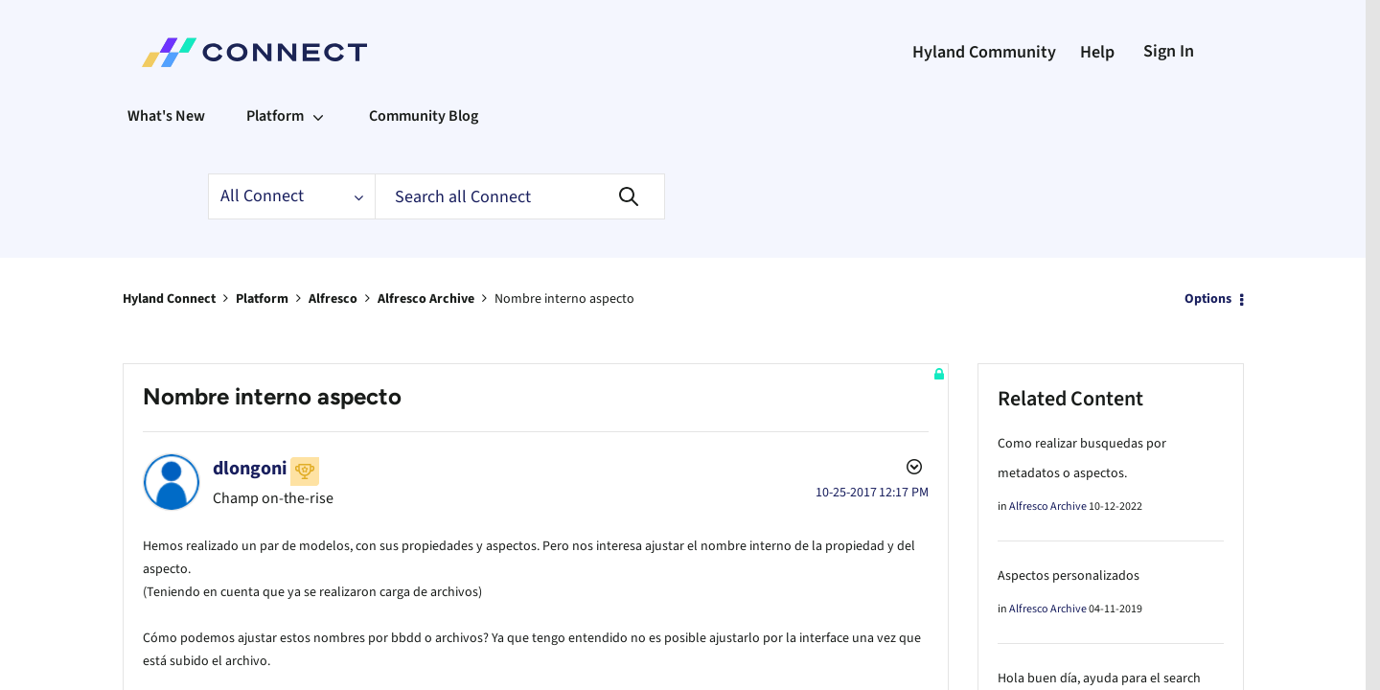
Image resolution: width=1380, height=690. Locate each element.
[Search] (520, 196)
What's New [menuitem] (166, 115)
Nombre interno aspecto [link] (564, 298)
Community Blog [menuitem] (423, 115)
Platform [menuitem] (275, 115)
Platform (262, 298)
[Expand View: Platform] (318, 116)
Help (1097, 52)
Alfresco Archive (426, 298)
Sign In (1168, 51)
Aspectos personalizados (1068, 575)
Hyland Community (984, 52)
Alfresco (333, 298)
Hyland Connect (169, 298)
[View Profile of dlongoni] (250, 467)
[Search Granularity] (291, 196)
